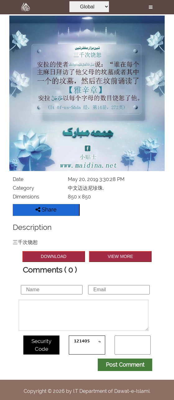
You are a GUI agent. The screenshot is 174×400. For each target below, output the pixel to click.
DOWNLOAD (53, 256)
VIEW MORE (120, 256)
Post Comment (125, 364)
